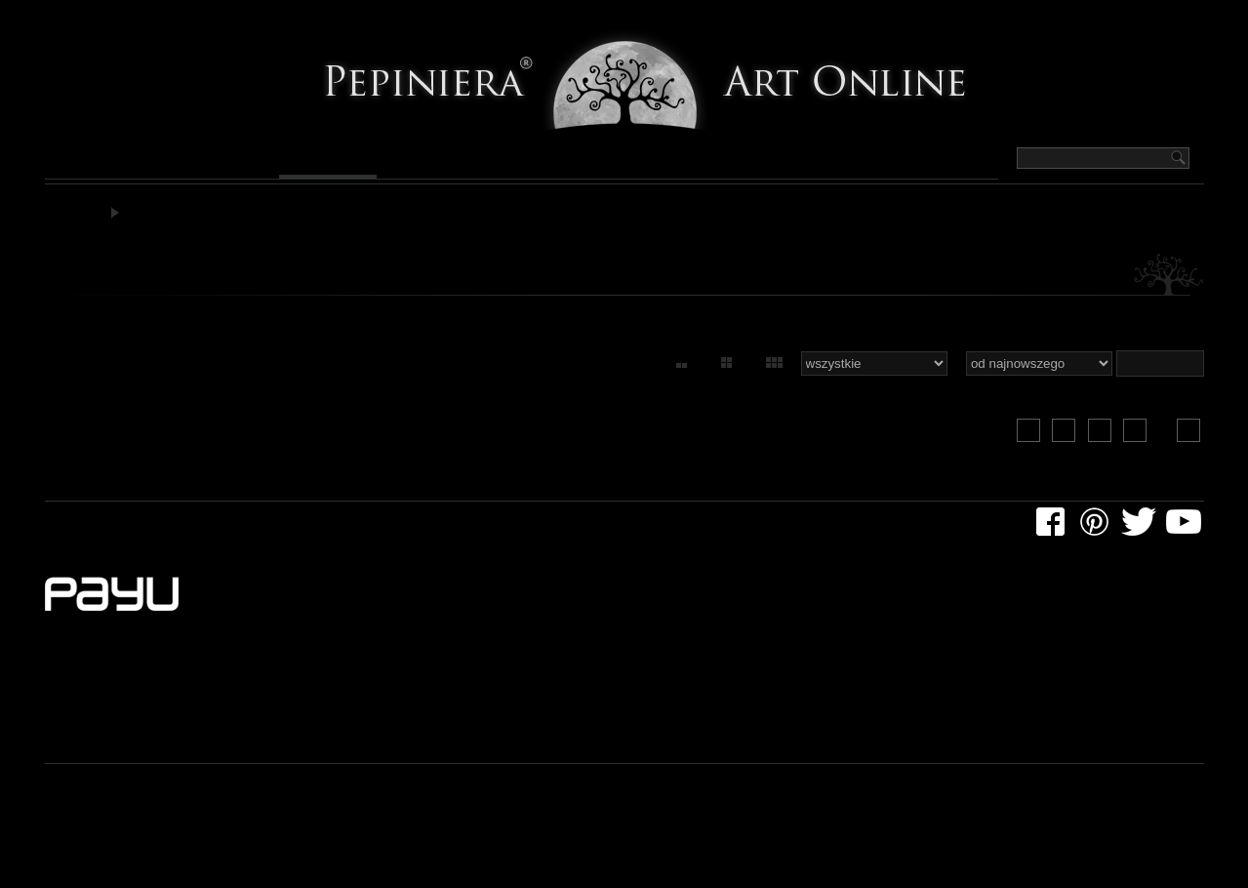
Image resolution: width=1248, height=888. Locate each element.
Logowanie (1163, 18)
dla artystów (194, 530)
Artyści (706, 162)
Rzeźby (531, 162)
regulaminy (398, 530)
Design (617, 162)
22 (1105, 442)
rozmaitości (298, 530)
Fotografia (426, 162)
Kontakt (912, 162)
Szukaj (1014, 18)
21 (1070, 442)
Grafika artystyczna (189, 217)
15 (666, 377)
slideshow (1158, 377)
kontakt (580, 530)
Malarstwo (109, 162)
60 (761, 377)
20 (1035, 442)
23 (1140, 442)
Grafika (318, 162)
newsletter (496, 530)
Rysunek (222, 162)
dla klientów (89, 530)
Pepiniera (806, 162)
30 (712, 377)
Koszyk (1081, 18)
